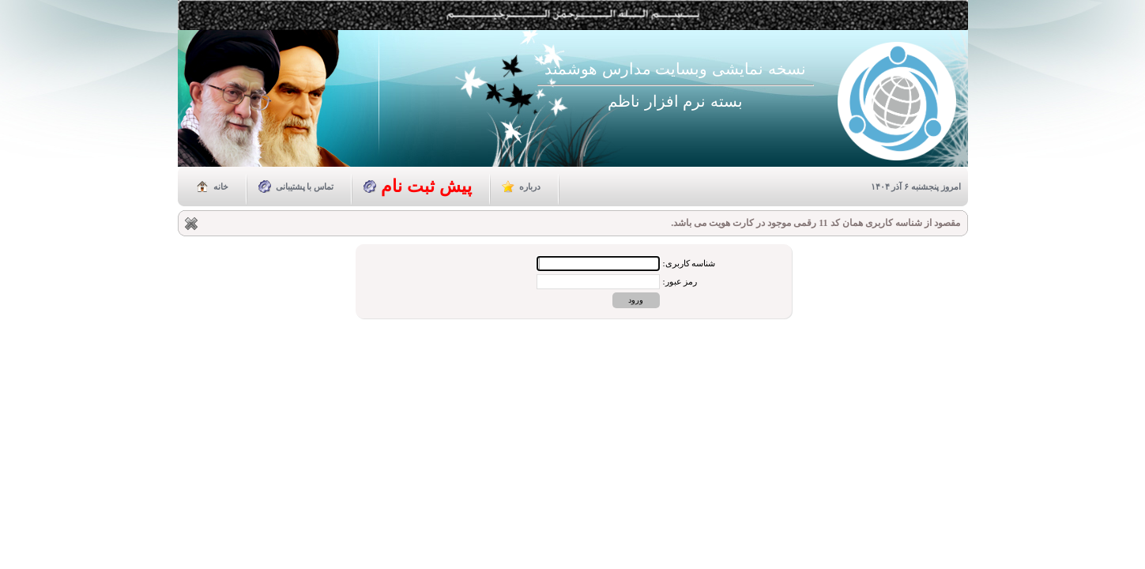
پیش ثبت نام (426, 186)
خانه (220, 186)
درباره (529, 186)
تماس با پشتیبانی (305, 186)
